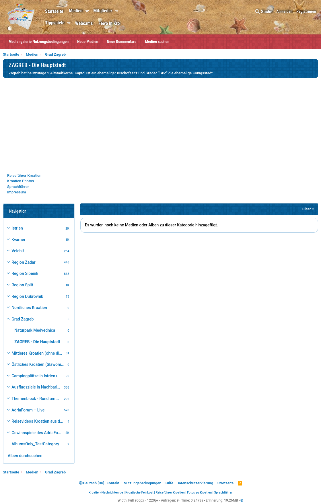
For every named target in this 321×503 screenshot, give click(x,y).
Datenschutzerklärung (194, 483)
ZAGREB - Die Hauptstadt (37, 341)
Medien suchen (157, 41)
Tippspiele (54, 23)
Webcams (84, 23)
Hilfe (169, 483)
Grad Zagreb (22, 319)
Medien (75, 10)
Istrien (17, 228)
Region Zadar (23, 262)
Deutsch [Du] (91, 483)
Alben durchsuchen (25, 455)
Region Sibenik (24, 273)
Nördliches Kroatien (29, 307)
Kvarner (18, 239)
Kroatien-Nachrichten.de (106, 492)
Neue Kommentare (122, 41)
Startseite (54, 11)
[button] (87, 11)
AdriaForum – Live (27, 410)
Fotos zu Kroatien (199, 492)
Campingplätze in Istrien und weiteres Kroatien (37, 376)
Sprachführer (18, 187)
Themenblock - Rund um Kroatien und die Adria (36, 398)
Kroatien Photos (20, 181)
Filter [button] (306, 209)
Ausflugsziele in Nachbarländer (36, 387)
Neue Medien (87, 41)
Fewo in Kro (109, 23)
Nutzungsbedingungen (142, 483)
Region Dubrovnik (27, 296)
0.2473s (197, 500)
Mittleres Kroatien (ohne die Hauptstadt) (37, 353)
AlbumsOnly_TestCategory (35, 444)
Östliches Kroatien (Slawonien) (38, 364)
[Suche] (263, 12)
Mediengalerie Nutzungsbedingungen (39, 41)
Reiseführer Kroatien (24, 175)
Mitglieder (102, 10)
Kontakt (112, 483)
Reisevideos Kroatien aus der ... (38, 421)
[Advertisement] (160, 125)
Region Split (22, 285)
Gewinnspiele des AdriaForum (37, 432)
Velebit (17, 250)
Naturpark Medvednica (34, 330)
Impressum (16, 192)
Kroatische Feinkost (139, 492)
